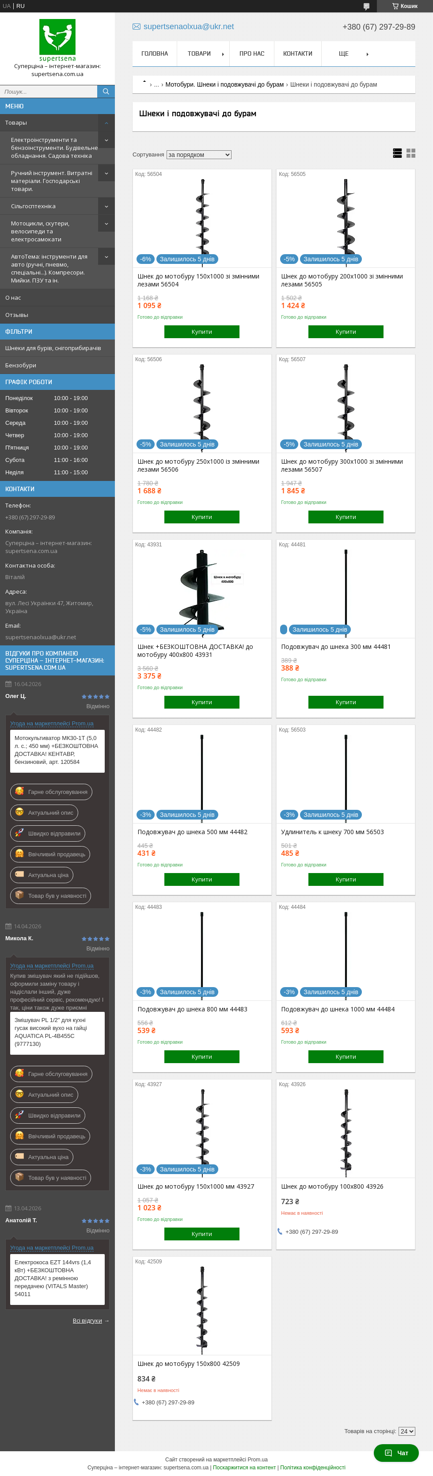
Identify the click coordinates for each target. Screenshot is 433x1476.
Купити (202, 332)
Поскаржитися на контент (244, 1468)
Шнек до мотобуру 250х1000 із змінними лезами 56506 (198, 465)
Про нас (251, 53)
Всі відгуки (87, 1320)
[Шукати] (106, 91)
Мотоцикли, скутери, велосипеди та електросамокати (40, 231)
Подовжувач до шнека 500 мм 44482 (192, 832)
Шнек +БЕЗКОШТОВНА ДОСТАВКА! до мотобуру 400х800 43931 (195, 651)
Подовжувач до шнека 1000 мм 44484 (338, 1009)
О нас (13, 297)
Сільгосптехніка (33, 206)
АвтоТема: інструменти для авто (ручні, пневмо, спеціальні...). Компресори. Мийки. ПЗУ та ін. (49, 268)
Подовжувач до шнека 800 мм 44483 (192, 1009)
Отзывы (16, 315)
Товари (199, 53)
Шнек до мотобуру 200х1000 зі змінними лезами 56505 (342, 280)
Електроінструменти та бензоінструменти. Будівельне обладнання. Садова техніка (54, 148)
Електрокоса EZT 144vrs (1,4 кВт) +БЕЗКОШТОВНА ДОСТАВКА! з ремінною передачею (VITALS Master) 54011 (53, 1278)
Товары (16, 122)
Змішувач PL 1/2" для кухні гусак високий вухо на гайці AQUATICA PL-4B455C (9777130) (51, 1032)
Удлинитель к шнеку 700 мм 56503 (332, 832)
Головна (154, 53)
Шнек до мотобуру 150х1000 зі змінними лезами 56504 (198, 280)
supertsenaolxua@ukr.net (40, 637)
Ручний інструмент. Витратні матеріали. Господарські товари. (51, 181)
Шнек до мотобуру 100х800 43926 (332, 1186)
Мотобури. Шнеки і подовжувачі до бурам (225, 84)
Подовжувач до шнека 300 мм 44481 (336, 647)
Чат (396, 1453)
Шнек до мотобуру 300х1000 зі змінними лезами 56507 (342, 465)
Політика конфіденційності (313, 1468)
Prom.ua (258, 1460)
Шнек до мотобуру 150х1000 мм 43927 (195, 1186)
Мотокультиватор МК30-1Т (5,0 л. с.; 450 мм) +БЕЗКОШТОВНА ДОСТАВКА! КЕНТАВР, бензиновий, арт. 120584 (56, 750)
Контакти (297, 53)
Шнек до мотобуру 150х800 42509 (188, 1364)
